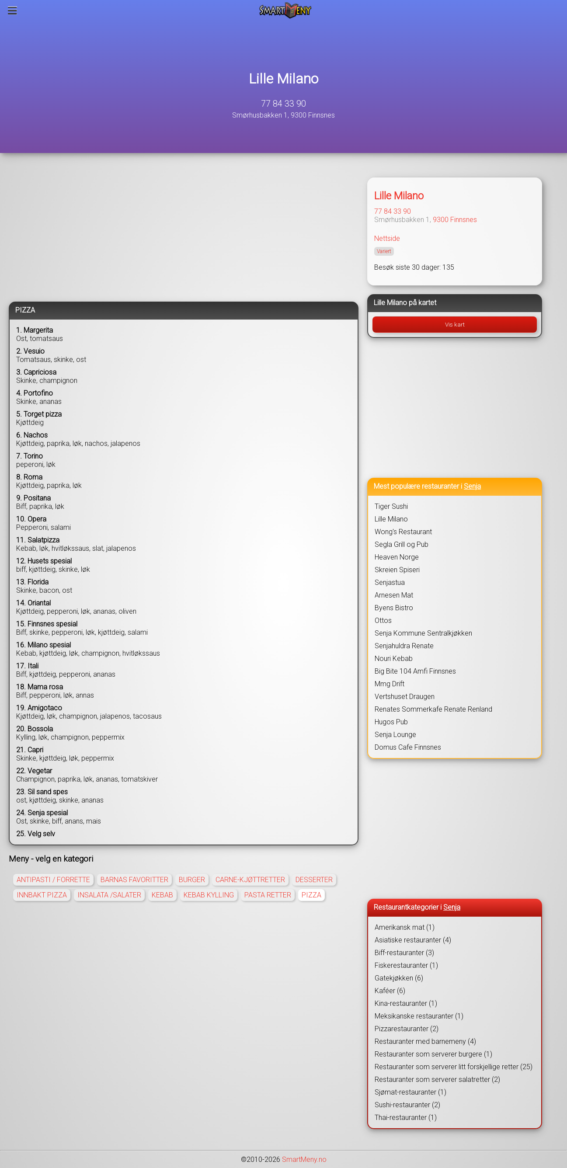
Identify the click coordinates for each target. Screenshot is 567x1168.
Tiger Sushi (391, 506)
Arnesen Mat (394, 595)
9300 (441, 220)
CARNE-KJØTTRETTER (250, 880)
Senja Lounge (395, 734)
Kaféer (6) (390, 991)
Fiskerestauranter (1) (406, 965)
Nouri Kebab (394, 658)
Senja (472, 486)
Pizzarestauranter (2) (406, 1029)
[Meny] (12, 10)
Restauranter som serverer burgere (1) (433, 1054)
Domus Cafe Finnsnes (408, 747)
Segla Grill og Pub (401, 544)
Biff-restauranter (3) (404, 953)
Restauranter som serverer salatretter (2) (437, 1079)
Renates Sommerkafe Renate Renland (433, 709)
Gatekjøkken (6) (399, 978)
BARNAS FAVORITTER (134, 880)
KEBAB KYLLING (209, 895)
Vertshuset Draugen (405, 696)
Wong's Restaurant (403, 532)
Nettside (387, 238)
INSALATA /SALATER (109, 895)
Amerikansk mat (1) (405, 927)
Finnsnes (463, 220)
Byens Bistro (394, 608)
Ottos (383, 620)
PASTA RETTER (267, 895)
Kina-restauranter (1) (406, 1003)
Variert (384, 251)
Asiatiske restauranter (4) (413, 940)
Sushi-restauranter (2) (407, 1105)
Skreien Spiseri (397, 570)
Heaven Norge (397, 557)
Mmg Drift (389, 684)
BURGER (192, 880)
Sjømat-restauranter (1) (410, 1092)
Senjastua (390, 582)
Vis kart (455, 324)
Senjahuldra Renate (404, 646)
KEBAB (162, 895)
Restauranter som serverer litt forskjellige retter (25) (453, 1067)
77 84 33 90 (283, 103)
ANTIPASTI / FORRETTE (53, 880)
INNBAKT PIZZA (42, 895)
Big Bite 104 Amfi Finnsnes (415, 671)
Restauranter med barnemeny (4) (425, 1041)
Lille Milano (283, 78)
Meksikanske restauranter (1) (419, 1016)
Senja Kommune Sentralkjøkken (423, 633)
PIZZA (311, 895)
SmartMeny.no (304, 1159)
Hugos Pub (391, 722)
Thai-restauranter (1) (406, 1117)
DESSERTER (314, 880)
